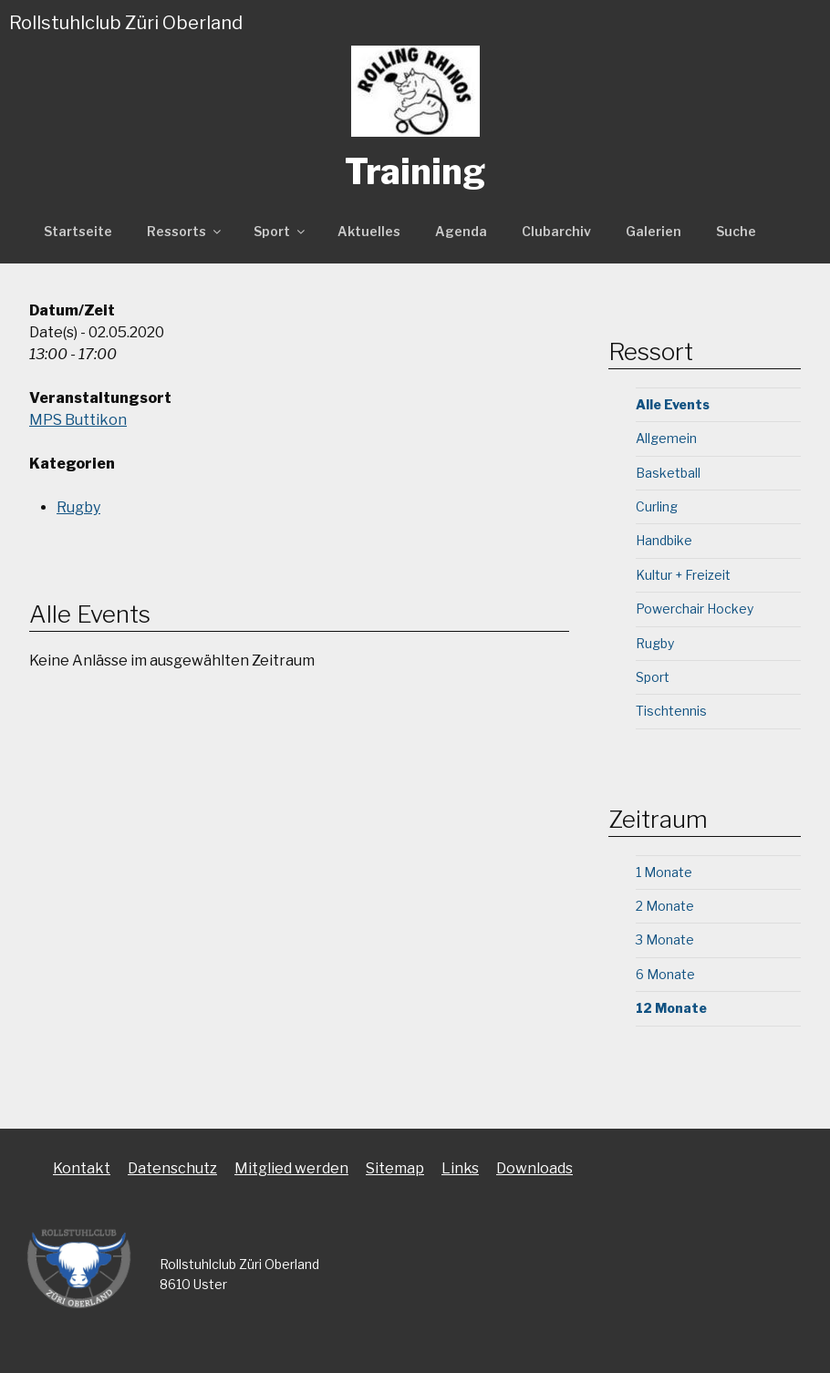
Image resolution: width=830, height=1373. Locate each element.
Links (460, 1168)
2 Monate (665, 906)
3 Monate (665, 939)
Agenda (461, 231)
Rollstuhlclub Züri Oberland (126, 23)
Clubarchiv (556, 231)
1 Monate (664, 872)
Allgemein (666, 438)
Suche (736, 231)
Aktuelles (368, 231)
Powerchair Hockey (694, 608)
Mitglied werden (291, 1168)
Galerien (653, 231)
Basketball (668, 472)
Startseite (78, 231)
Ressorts (185, 231)
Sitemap (395, 1168)
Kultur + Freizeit (683, 575)
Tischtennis (671, 710)
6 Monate (665, 974)
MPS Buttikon (78, 419)
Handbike (664, 540)
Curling (657, 506)
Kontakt (81, 1168)
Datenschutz (172, 1168)
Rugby (78, 507)
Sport (280, 231)
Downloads (534, 1168)
